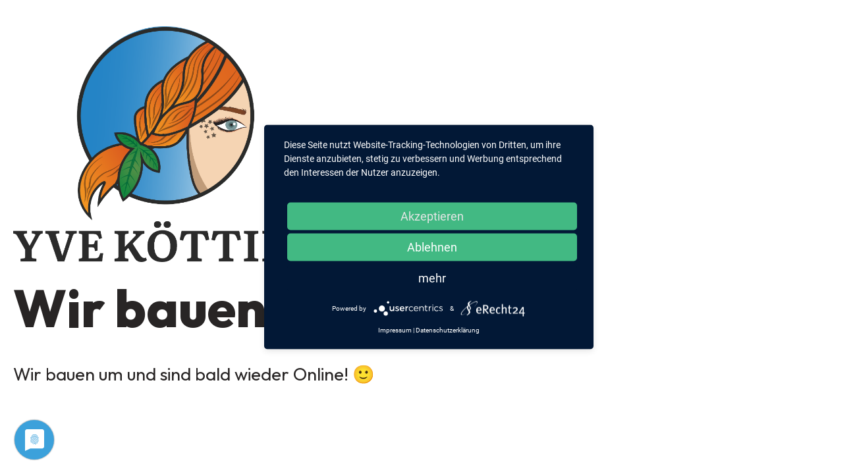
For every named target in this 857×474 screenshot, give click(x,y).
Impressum (395, 330)
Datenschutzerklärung (448, 330)
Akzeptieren (432, 216)
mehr (432, 278)
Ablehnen (432, 247)
